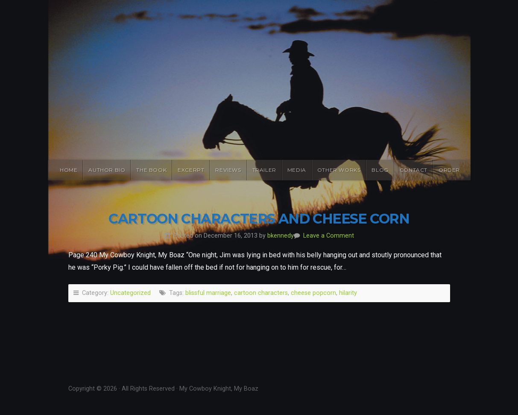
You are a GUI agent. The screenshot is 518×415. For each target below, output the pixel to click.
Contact (413, 170)
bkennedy (280, 235)
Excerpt (191, 170)
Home (68, 170)
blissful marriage (208, 293)
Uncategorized (130, 293)
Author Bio (106, 170)
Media (296, 170)
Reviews (228, 170)
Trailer (264, 170)
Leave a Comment (328, 235)
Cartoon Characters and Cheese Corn (258, 218)
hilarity (348, 293)
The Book (151, 170)
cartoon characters (261, 293)
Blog (380, 170)
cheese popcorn (313, 293)
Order (449, 170)
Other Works (339, 170)
